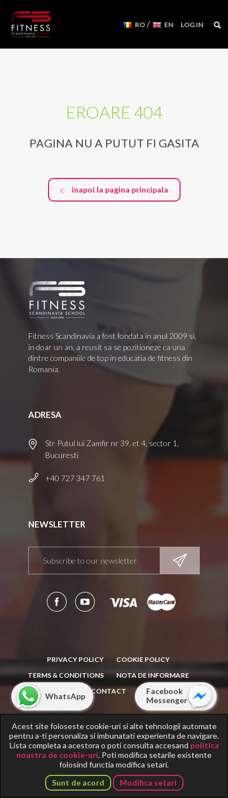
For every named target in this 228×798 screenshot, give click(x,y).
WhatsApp (65, 696)
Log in (192, 24)
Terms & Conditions (66, 675)
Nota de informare (152, 675)
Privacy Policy (75, 659)
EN (168, 24)
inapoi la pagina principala (120, 189)
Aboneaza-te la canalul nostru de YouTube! (84, 601)
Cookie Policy (143, 659)
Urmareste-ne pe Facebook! (56, 601)
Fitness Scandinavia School (31, 24)
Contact (108, 691)
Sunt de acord (78, 782)
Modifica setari (148, 782)
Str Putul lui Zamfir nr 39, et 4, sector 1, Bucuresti (112, 449)
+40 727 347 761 (75, 478)
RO (140, 24)
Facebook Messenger (166, 695)
